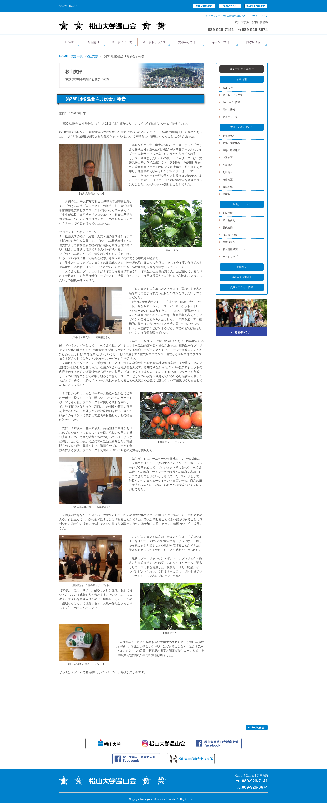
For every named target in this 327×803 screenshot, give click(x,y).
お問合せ (242, 267)
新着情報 (93, 42)
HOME (69, 42)
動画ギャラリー (231, 117)
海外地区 (228, 179)
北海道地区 (229, 135)
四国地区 (228, 165)
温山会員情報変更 (242, 277)
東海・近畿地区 (231, 150)
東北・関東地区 (231, 143)
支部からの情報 (188, 42)
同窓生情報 (253, 42)
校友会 (226, 194)
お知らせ (228, 87)
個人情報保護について (235, 249)
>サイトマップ (259, 15)
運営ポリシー (230, 242)
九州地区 (228, 172)
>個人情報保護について (236, 15)
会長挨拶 (228, 212)
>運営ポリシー (212, 15)
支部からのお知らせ (241, 127)
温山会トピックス (154, 42)
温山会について (122, 42)
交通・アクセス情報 (241, 287)
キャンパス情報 (222, 42)
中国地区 (228, 157)
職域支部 (228, 186)
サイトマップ (230, 256)
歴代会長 (228, 227)
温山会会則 (229, 220)
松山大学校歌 (230, 234)
